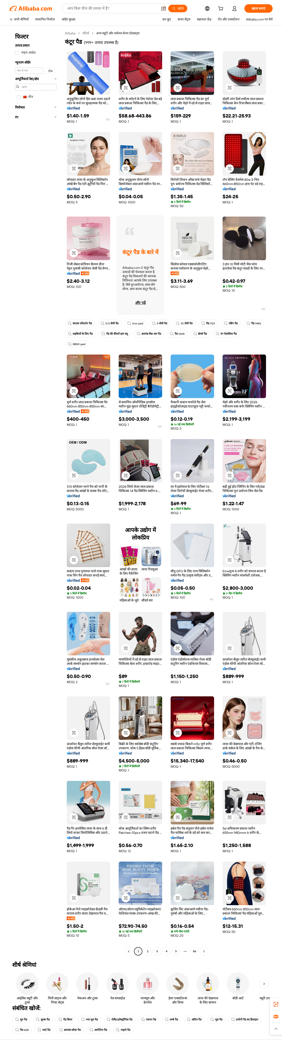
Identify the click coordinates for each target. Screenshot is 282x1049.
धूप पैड (21, 1019)
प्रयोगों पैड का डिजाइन (244, 1019)
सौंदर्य (85, 33)
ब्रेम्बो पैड (200, 334)
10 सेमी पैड (184, 323)
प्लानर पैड (148, 1019)
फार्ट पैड (44, 1030)
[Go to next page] (204, 951)
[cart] (221, 9)
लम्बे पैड (171, 1019)
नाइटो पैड (123, 1030)
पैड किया (65, 1019)
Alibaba (70, 33)
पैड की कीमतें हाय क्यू (115, 334)
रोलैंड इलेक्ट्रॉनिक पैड (119, 1019)
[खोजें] (177, 8)
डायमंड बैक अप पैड (149, 334)
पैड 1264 (177, 334)
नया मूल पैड (89, 1019)
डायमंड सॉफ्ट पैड (70, 1030)
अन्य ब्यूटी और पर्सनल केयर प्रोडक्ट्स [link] (117, 33)
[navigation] (35, 492)
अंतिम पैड (194, 1019)
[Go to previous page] (129, 951)
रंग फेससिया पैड (226, 334)
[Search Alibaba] (112, 8)
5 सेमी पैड (159, 323)
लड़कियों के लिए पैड (80, 334)
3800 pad (76, 344)
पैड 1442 (254, 323)
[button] (163, 8)
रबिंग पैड (231, 323)
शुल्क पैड (43, 1019)
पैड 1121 (208, 323)
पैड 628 (22, 1030)
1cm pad (135, 323)
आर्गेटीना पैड (98, 1030)
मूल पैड (216, 1019)
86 (194, 951)
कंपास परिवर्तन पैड (80, 323)
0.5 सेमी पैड (109, 323)
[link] (276, 1004)
